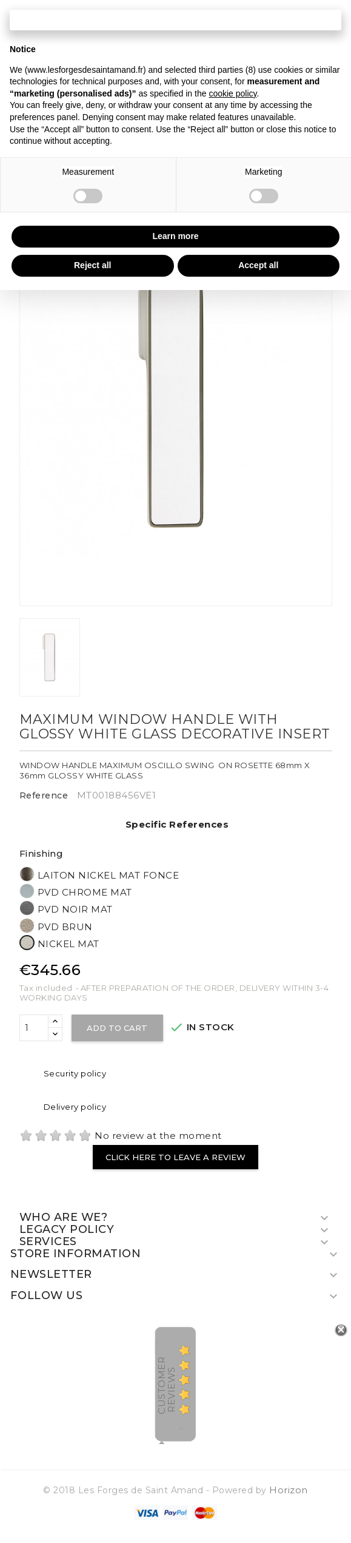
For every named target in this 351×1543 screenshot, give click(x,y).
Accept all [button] (258, 265)
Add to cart (117, 1028)
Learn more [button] (175, 236)
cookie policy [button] (232, 93)
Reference (44, 795)
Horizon (288, 1490)
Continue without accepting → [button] (175, 19)
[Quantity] (33, 1028)
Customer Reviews (166, 1385)
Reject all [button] (92, 265)
